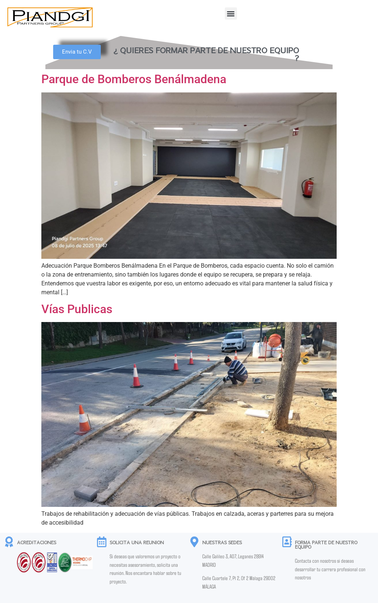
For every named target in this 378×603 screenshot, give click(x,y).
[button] (231, 13)
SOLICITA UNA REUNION (137, 542)
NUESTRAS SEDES (222, 542)
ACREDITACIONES (36, 542)
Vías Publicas (76, 309)
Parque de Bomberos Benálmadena (133, 79)
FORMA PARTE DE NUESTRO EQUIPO (326, 544)
